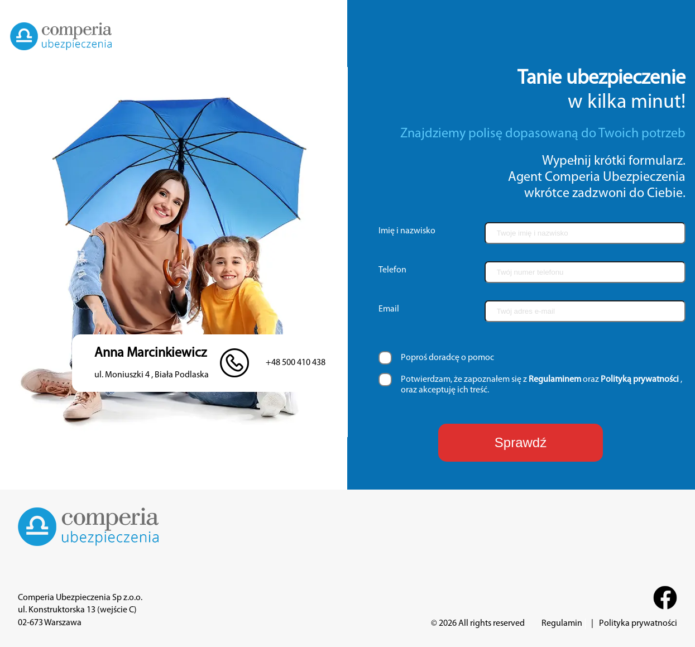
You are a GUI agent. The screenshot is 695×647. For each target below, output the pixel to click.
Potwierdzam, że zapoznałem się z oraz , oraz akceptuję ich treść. (541, 385)
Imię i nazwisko (406, 231)
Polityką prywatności (640, 379)
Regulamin (561, 623)
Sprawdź (521, 442)
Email (388, 309)
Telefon (392, 270)
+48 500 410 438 (295, 362)
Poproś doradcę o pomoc (447, 357)
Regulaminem (555, 379)
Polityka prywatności (638, 623)
